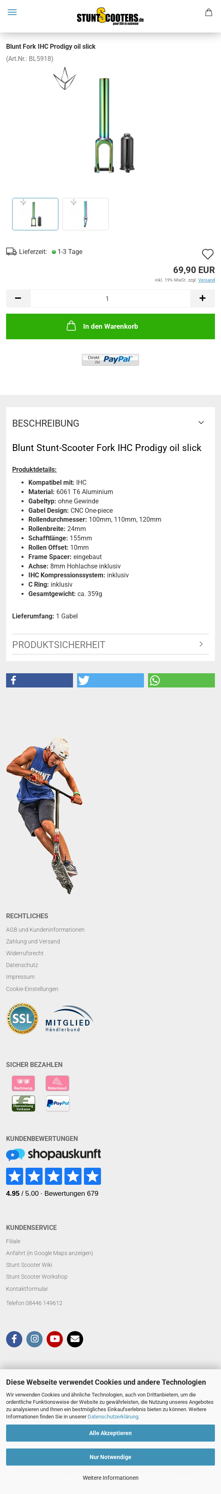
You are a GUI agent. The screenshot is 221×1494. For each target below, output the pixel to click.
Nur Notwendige (110, 1457)
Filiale (13, 1241)
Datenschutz (22, 965)
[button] (39, 680)
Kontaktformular (27, 1289)
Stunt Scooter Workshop (37, 1276)
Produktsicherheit (58, 645)
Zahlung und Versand (33, 941)
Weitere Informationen (111, 1477)
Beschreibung (45, 423)
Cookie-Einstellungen (32, 989)
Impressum (20, 977)
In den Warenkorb (101, 325)
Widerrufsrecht (25, 953)
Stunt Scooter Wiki (29, 1265)
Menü (12, 12)
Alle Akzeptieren (110, 1433)
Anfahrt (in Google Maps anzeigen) (49, 1253)
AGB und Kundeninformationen (45, 929)
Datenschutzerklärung (113, 1417)
